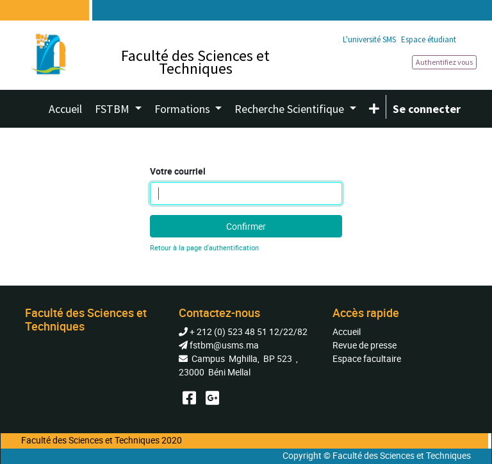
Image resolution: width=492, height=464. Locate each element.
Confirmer (246, 226)
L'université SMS (369, 39)
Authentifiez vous (444, 62)
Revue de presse (364, 345)
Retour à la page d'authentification (204, 247)
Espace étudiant (428, 39)
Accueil (346, 331)
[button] (374, 109)
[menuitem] (65, 109)
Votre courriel (178, 171)
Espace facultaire (366, 358)
